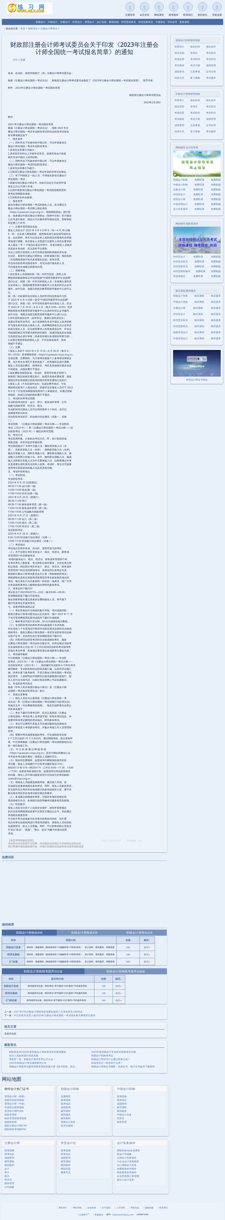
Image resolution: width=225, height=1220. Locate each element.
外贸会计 (77, 22)
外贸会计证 (68, 1143)
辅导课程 (66, 1111)
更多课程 (184, 22)
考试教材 (179, 65)
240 (103, 1000)
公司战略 (9, 1187)
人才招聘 (120, 1207)
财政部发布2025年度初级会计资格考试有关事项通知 (37, 1052)
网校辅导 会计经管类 (187, 147)
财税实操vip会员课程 (128, 1150)
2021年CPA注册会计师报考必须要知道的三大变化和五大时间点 (48, 1011)
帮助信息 (134, 1207)
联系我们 (163, 1207)
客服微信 (98, 1214)
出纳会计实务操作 (126, 1157)
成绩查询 (66, 1107)
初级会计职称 (70, 1089)
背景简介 (179, 46)
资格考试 (33, 28)
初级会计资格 (180, 295)
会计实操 (102, 22)
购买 (147, 947)
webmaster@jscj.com (123, 1214)
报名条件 (211, 46)
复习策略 (195, 77)
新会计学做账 (124, 1154)
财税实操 (114, 22)
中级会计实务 (124, 1114)
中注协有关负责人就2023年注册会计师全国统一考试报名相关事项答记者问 (54, 1015)
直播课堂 (66, 1096)
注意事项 (195, 71)
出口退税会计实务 (126, 1165)
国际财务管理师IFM (15, 1129)
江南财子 (83, 1214)
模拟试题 (66, 1168)
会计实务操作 (126, 1143)
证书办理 (211, 71)
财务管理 (122, 1122)
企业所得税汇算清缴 (128, 1176)
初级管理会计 (180, 332)
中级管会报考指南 (14, 1107)
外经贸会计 (179, 194)
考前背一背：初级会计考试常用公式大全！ (32, 1059)
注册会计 (65, 22)
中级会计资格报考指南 (188, 93)
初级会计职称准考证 (102, 1055)
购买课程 (199, 295)
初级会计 (40, 22)
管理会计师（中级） (15, 1103)
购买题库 (216, 295)
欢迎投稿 (91, 1207)
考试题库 (211, 77)
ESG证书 (172, 22)
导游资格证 (179, 276)
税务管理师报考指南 (15, 1118)
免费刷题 (216, 179)
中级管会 (160, 22)
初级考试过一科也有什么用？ (107, 1063)
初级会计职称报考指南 (188, 40)
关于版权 (105, 1207)
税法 (6, 1176)
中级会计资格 (180, 302)
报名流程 (179, 53)
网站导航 (77, 1207)
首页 (22, 28)
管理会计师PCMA (14, 1111)
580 (128, 961)
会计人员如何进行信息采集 (23, 1055)
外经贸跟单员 (145, 22)
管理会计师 (179, 199)
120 (103, 985)
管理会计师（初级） (15, 1096)
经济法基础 (67, 1125)
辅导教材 (66, 1118)
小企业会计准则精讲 (128, 1161)
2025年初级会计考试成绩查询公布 (27, 1063)
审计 (6, 1172)
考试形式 (211, 53)
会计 (6, 1168)
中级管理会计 (180, 204)
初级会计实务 (68, 1122)
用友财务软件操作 (126, 1172)
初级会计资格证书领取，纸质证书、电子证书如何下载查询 (123, 1066)
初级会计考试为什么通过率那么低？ (110, 1059)
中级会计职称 (126, 1089)
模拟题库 (66, 1114)
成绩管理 (211, 65)
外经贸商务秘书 (181, 271)
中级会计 (53, 22)
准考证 (194, 53)
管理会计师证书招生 (197, 379)
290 (128, 947)
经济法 (120, 1118)
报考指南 (66, 1100)
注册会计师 (12, 1143)
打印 (15, 59)
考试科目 (211, 59)
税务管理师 (10, 1114)
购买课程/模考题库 (186, 290)
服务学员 (66, 1172)
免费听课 (199, 179)
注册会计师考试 (48, 28)
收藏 (22, 59)
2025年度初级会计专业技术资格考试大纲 (113, 1052)
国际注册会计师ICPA (15, 1125)
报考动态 (66, 1103)
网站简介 (62, 1207)
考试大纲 (195, 65)
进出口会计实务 (125, 1179)
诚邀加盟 (148, 1207)
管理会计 (89, 22)
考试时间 (195, 59)
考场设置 (179, 59)
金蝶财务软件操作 (126, 1168)
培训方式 (179, 77)
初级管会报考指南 (14, 1100)
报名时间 (195, 46)
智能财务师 (10, 1122)
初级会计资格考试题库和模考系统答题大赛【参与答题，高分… (43, 1066)
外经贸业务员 (128, 22)
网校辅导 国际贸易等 (187, 223)
